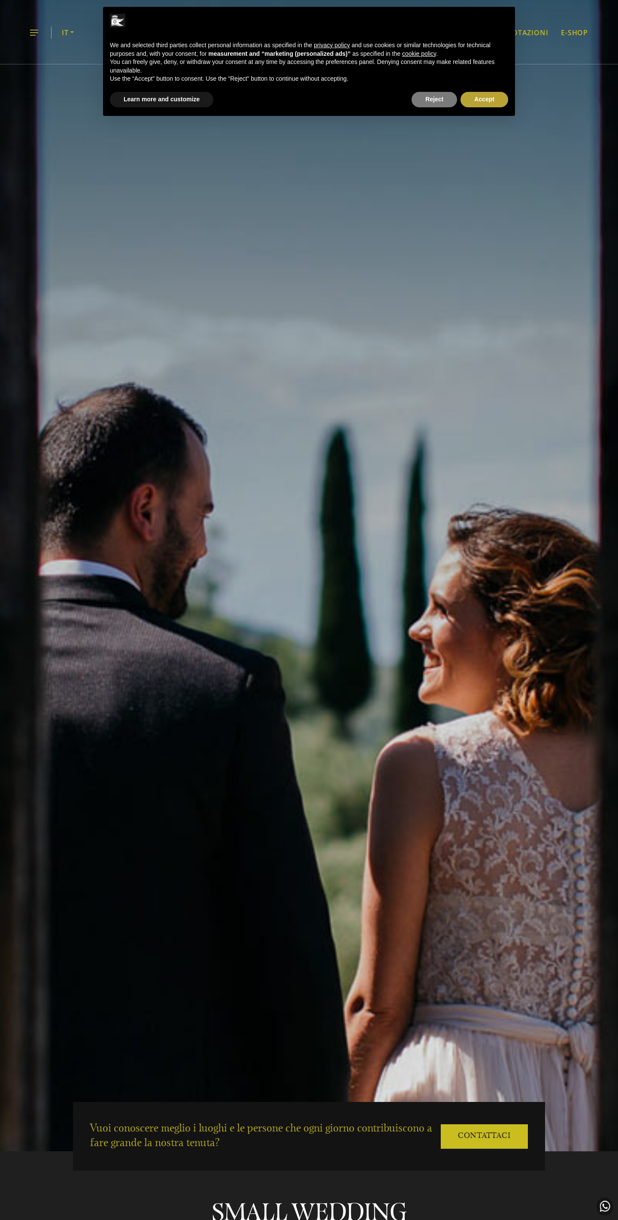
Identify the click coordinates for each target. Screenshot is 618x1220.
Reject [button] (434, 99)
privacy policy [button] (332, 45)
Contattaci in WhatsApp (605, 1207)
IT (65, 32)
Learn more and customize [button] (162, 99)
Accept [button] (484, 99)
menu (34, 33)
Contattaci (484, 1136)
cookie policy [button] (419, 53)
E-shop (574, 32)
